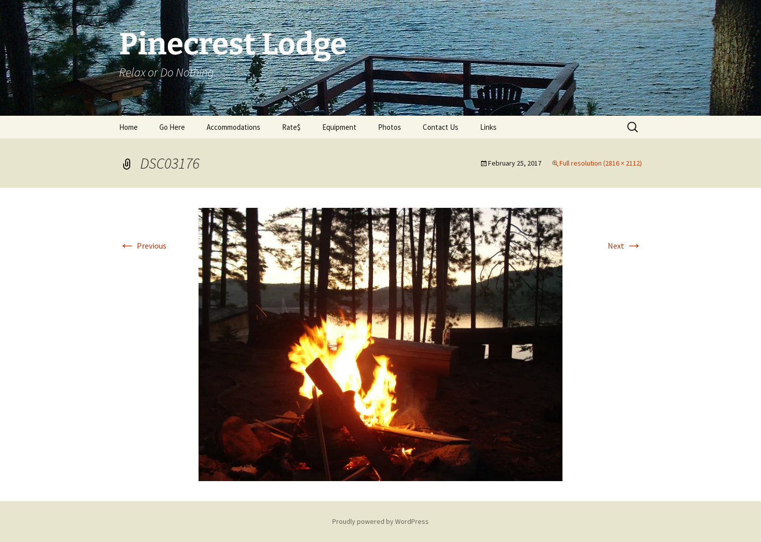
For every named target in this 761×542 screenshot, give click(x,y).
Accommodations (233, 127)
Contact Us (440, 127)
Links (488, 127)
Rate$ (291, 127)
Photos (389, 127)
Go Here (172, 127)
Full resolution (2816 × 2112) (600, 163)
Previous (142, 246)
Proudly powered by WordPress (380, 521)
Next (625, 246)
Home (128, 127)
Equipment (339, 127)
